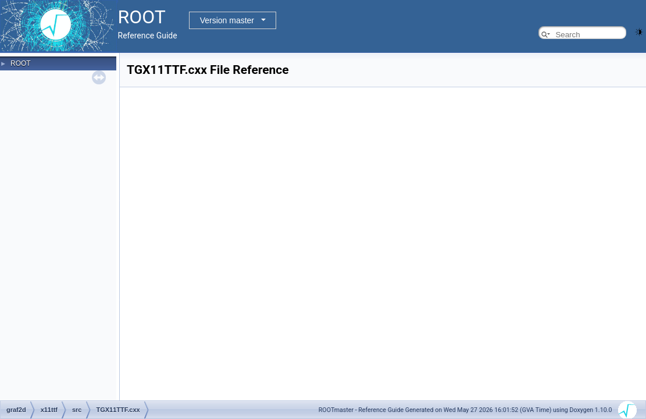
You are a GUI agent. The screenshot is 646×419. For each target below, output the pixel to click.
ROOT (20, 63)
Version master (227, 20)
